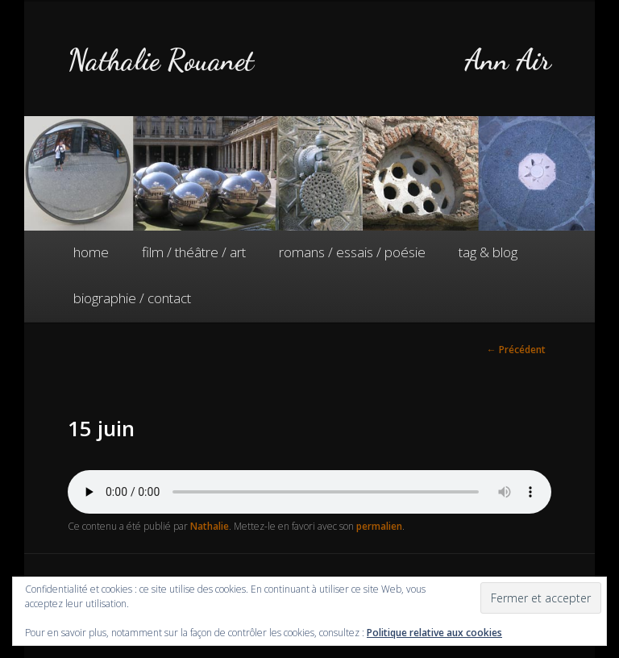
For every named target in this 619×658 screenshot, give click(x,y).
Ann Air (507, 60)
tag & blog (488, 252)
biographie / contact (132, 298)
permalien (379, 526)
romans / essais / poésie (352, 252)
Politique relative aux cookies (434, 632)
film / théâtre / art (194, 252)
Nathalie (209, 526)
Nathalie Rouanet (161, 60)
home (91, 252)
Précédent (516, 349)
